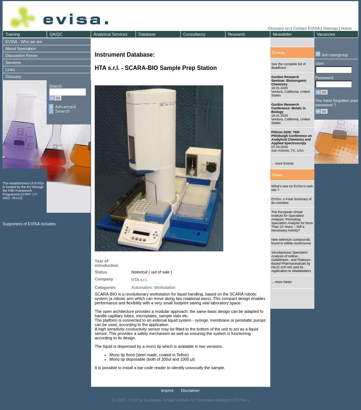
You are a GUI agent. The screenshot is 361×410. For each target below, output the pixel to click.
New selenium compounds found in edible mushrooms (291, 241)
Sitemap (330, 28)
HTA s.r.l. (139, 280)
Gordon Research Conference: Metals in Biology (288, 108)
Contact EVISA (306, 28)
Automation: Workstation (153, 287)
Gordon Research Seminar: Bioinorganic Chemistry (289, 80)
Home (346, 28)
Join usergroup (331, 55)
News (277, 175)
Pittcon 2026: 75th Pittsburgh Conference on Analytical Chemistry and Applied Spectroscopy (291, 137)
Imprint (167, 390)
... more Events (282, 163)
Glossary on (279, 28)
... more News (281, 282)
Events (278, 52)
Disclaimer (190, 390)
